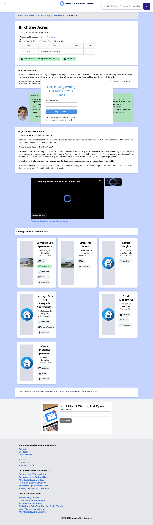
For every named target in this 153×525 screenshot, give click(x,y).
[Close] (112, 79)
